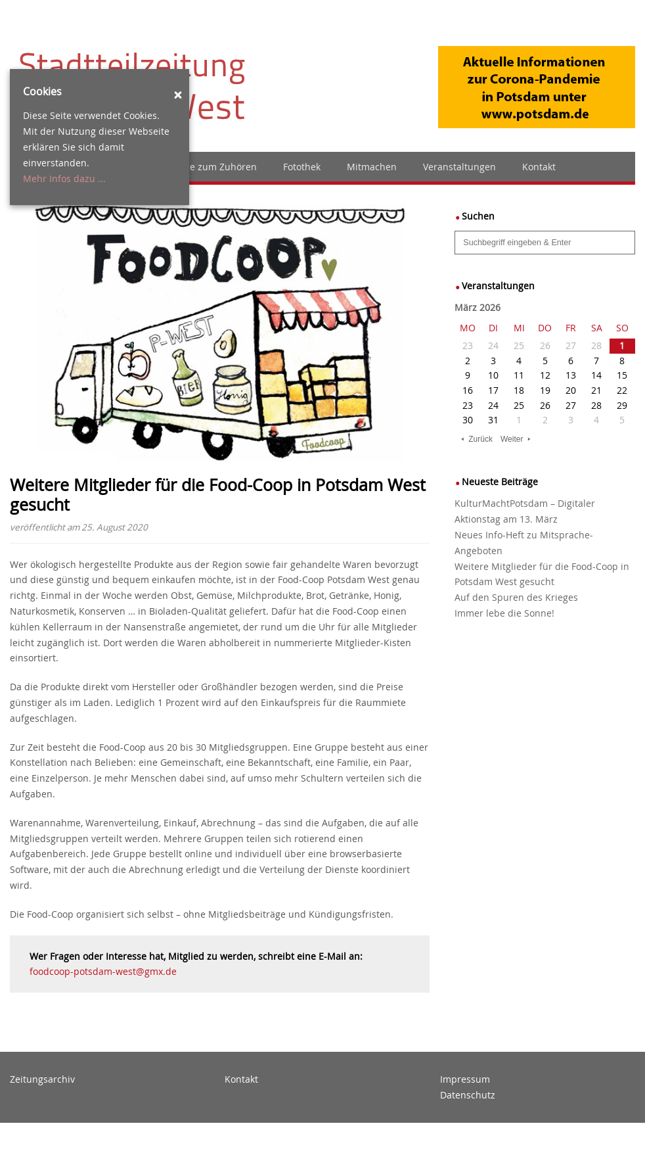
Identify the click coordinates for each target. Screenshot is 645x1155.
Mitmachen (372, 166)
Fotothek (302, 166)
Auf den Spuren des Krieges (516, 597)
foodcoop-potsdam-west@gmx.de (103, 971)
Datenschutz (467, 1095)
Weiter (511, 439)
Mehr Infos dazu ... (64, 178)
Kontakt (539, 166)
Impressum (465, 1079)
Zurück (480, 439)
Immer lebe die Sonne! (504, 613)
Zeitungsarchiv (42, 1079)
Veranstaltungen (459, 166)
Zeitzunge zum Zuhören (204, 166)
